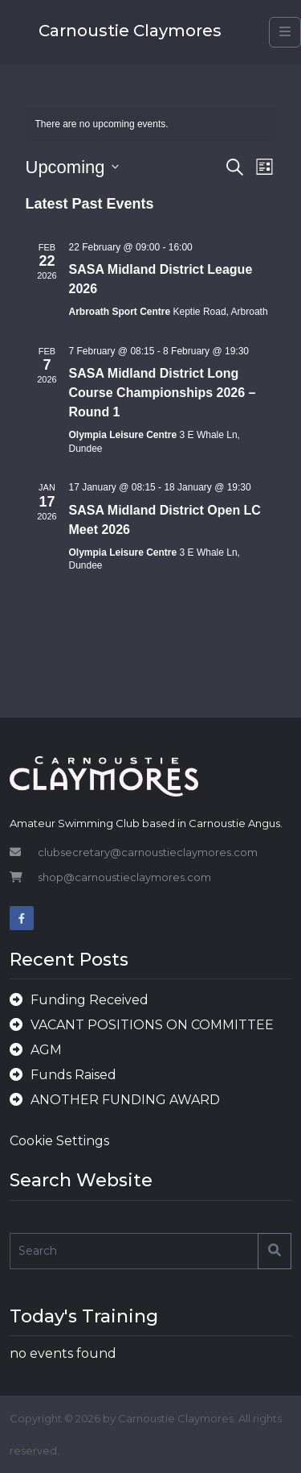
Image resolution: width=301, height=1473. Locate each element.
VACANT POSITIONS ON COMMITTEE (152, 1024)
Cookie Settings (59, 1140)
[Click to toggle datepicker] (72, 167)
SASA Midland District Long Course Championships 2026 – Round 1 (162, 392)
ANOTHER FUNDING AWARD (125, 1099)
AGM (46, 1049)
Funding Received (89, 1000)
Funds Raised (73, 1074)
